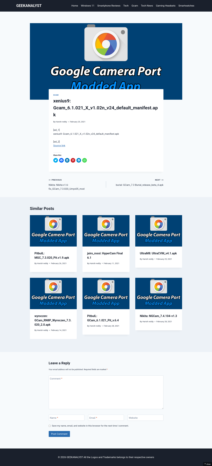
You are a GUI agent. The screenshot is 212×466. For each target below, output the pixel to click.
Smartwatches (186, 5)
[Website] (145, 418)
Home (74, 5)
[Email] (106, 418)
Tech (126, 5)
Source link (59, 145)
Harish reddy (61, 122)
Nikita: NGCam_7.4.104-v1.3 (158, 316)
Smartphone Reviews (108, 5)
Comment (56, 378)
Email (93, 417)
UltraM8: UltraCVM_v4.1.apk (158, 253)
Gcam (135, 5)
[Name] (67, 418)
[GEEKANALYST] (29, 5)
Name (54, 417)
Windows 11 (87, 5)
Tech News (147, 5)
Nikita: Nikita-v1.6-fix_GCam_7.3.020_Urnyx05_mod (76, 184)
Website (133, 417)
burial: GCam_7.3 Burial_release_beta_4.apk (136, 182)
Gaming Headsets (165, 5)
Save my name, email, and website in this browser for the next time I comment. (90, 425)
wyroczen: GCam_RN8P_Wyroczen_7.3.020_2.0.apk (53, 320)
